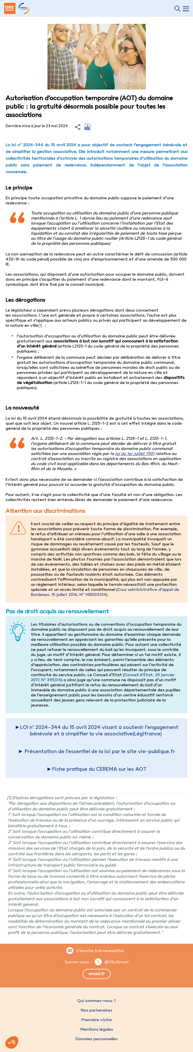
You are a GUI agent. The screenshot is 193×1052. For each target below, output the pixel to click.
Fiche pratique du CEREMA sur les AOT (99, 769)
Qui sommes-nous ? (96, 1000)
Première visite (96, 1019)
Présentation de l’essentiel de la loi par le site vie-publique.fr (100, 751)
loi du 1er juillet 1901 (134, 453)
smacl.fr (96, 973)
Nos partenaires (96, 1010)
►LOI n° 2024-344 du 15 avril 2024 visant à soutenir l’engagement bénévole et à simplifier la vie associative (96, 730)
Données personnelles (97, 1038)
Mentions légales (96, 1029)
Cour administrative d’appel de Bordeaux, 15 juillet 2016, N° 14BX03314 (105, 592)
